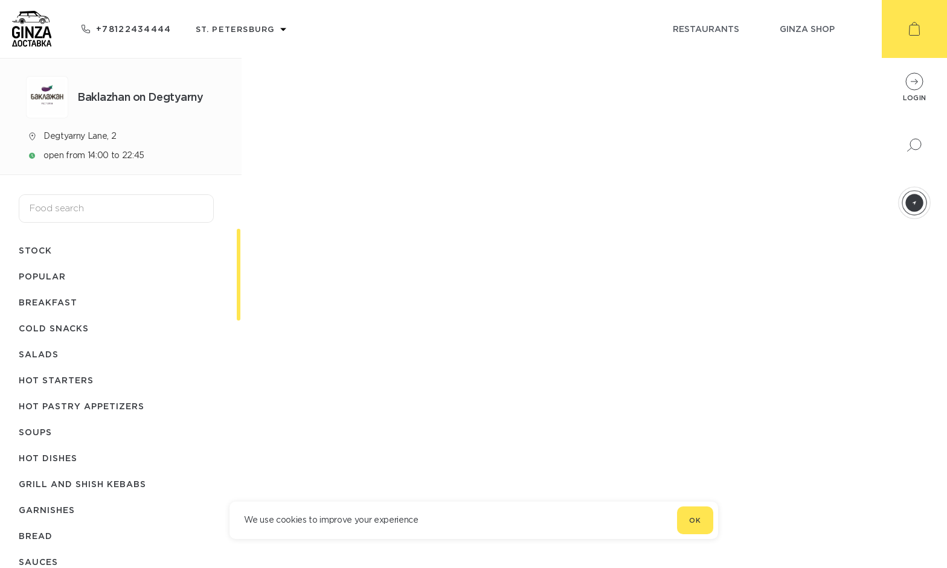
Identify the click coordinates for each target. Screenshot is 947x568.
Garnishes (47, 509)
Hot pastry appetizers (81, 405)
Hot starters (56, 380)
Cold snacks (54, 328)
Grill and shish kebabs (82, 483)
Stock (35, 250)
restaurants (706, 28)
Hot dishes (48, 457)
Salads (39, 354)
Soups (35, 431)
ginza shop (807, 28)
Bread (36, 535)
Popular (42, 276)
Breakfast (48, 302)
